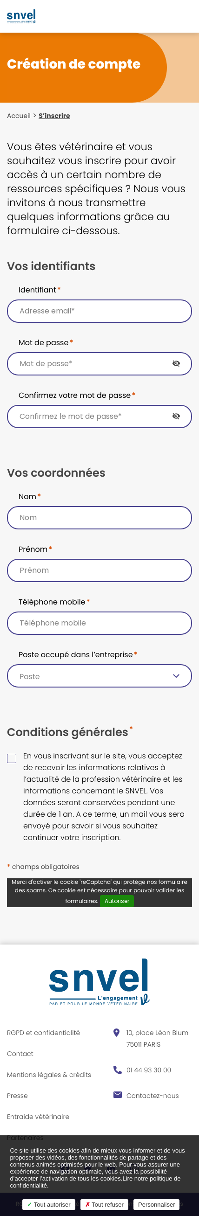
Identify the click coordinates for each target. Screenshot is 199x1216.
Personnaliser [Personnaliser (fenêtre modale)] (156, 1204)
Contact (20, 1053)
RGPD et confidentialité (43, 1032)
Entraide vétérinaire (38, 1116)
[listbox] (99, 676)
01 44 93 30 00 (148, 1070)
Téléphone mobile (54, 602)
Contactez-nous (152, 1095)
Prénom (35, 549)
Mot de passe (46, 342)
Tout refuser (104, 1204)
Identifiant (40, 290)
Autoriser (117, 901)
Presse (17, 1095)
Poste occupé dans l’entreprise (78, 654)
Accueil (19, 115)
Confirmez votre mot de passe (77, 395)
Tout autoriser (48, 1204)
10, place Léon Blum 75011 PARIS (157, 1038)
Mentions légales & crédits (49, 1074)
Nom (30, 496)
